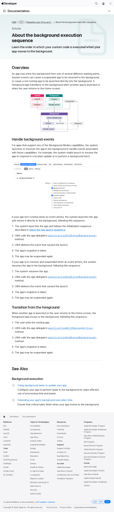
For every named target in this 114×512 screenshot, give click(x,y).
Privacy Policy (66, 507)
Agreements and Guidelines (85, 507)
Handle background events (33, 139)
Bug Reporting (63, 456)
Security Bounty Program (94, 453)
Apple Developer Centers (94, 471)
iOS (4, 426)
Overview (20, 67)
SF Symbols (8, 475)
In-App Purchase (37, 471)
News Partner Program (93, 446)
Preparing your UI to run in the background (39, 22)
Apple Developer (64, 467)
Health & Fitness (36, 467)
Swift (5, 452)
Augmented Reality (37, 445)
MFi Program (89, 442)
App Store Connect (65, 471)
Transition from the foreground (36, 307)
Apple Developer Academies (95, 482)
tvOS (5, 437)
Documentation (19, 11)
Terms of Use (51, 507)
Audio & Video (35, 441)
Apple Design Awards (92, 478)
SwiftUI (6, 456)
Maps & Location (37, 479)
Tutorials (60, 430)
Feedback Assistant (65, 479)
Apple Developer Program (94, 426)
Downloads (61, 433)
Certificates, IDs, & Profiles (68, 475)
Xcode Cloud (8, 471)
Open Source (35, 486)
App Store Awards (91, 474)
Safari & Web (35, 494)
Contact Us (61, 452)
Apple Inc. (23, 507)
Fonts (32, 460)
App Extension (35, 433)
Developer (14, 417)
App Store (34, 437)
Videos (59, 441)
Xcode (5, 467)
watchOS (7, 445)
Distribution (35, 452)
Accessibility (35, 426)
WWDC (87, 486)
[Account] (103, 3)
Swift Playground (10, 460)
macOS (6, 433)
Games (33, 464)
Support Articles (63, 448)
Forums (60, 437)
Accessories (35, 430)
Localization (35, 475)
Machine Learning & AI (39, 482)
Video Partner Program (93, 449)
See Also (20, 368)
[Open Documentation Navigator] (5, 11)
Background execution (27, 379)
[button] (96, 3)
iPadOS (6, 430)
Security (33, 490)
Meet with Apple (90, 467)
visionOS (6, 441)
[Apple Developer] (9, 3)
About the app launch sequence (47, 229)
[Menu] (110, 3)
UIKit (14, 22)
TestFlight (7, 464)
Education (34, 456)
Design (33, 448)
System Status (63, 460)
